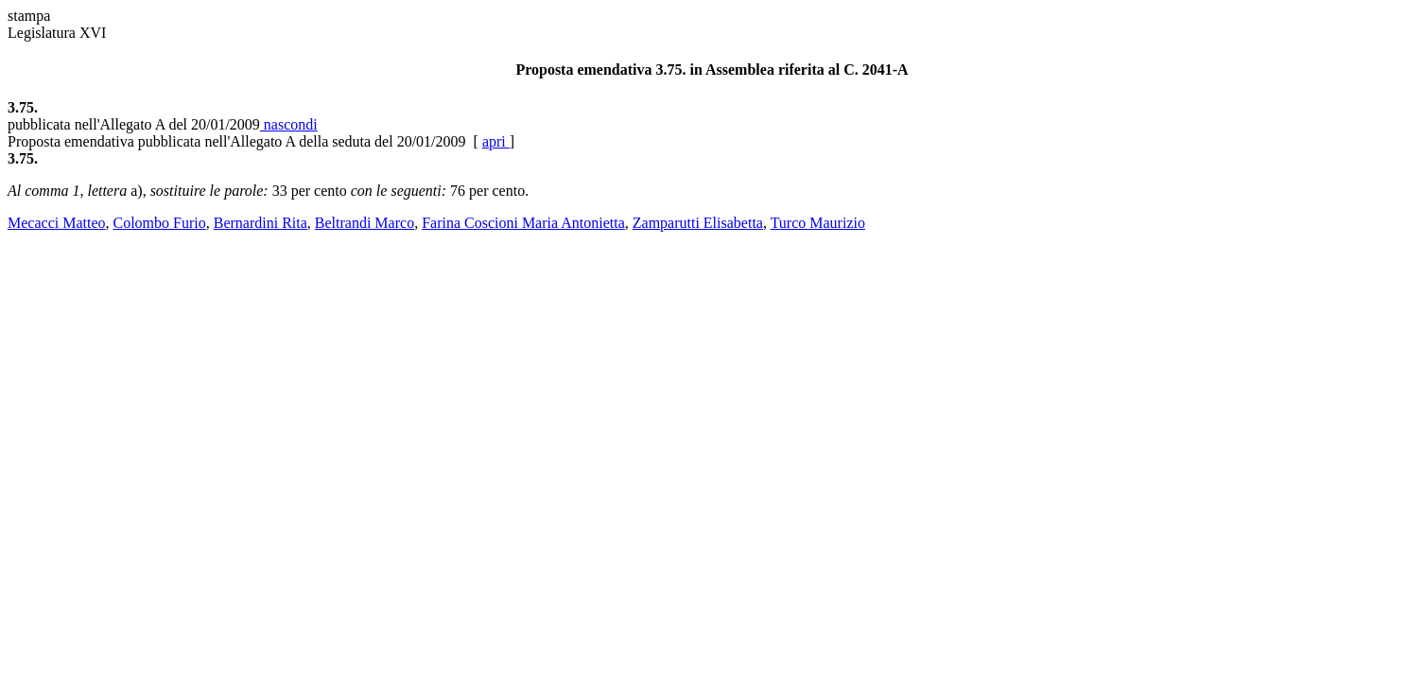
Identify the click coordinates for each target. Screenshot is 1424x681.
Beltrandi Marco (364, 223)
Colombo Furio (159, 223)
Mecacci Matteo (57, 223)
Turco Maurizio (818, 223)
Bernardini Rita (260, 223)
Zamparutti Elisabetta (698, 223)
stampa (29, 16)
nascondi (289, 124)
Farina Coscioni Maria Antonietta (523, 223)
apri (496, 141)
